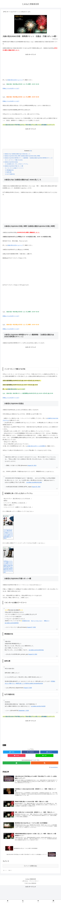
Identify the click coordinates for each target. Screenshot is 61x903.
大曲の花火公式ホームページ (15, 80)
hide (31, 150)
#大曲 (26, 683)
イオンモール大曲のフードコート (14, 168)
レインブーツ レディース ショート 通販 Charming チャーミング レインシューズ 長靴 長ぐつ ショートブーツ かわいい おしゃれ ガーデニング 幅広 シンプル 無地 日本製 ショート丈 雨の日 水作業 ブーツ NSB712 (8, 534)
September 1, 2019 (24, 710)
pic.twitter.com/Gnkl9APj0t (12, 623)
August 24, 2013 (32, 465)
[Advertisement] (30, 65)
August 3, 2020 (28, 687)
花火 (4, 745)
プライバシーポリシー (34, 881)
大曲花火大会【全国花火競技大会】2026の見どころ (16, 154)
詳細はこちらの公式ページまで (11, 101)
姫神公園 (8, 172)
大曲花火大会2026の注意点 (10, 162)
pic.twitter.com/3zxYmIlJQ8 (38, 706)
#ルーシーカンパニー (36, 620)
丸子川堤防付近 (10, 174)
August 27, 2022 (31, 627)
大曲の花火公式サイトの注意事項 (36, 446)
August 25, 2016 (36, 486)
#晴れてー (46, 620)
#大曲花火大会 (26, 620)
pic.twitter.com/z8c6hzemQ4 (35, 683)
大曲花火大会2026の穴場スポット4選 (13, 166)
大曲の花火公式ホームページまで (16, 389)
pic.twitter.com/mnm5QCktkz (36, 650)
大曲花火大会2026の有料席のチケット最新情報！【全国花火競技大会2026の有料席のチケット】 (28, 158)
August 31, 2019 (32, 654)
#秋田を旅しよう (20, 683)
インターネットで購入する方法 (14, 160)
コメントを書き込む (30, 866)
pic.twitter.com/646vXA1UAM (34, 482)
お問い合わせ (25, 881)
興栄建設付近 (9, 170)
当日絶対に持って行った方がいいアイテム (16, 164)
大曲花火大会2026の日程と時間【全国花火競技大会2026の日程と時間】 (22, 155)
